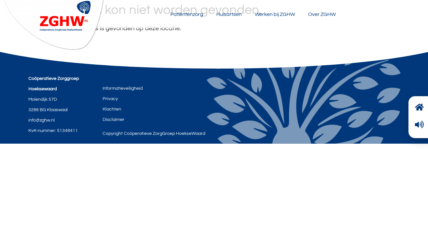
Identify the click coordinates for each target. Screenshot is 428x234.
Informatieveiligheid (123, 88)
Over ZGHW (322, 14)
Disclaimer (113, 119)
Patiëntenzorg (186, 14)
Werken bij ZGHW (275, 14)
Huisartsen (229, 14)
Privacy (110, 99)
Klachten (112, 109)
